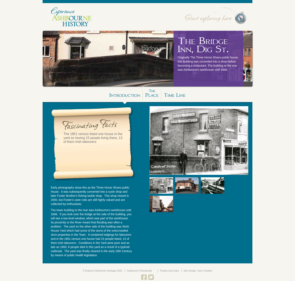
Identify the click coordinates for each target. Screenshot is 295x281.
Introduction (124, 95)
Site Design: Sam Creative (198, 270)
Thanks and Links (169, 270)
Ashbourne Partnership (139, 270)
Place (152, 94)
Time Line (175, 95)
